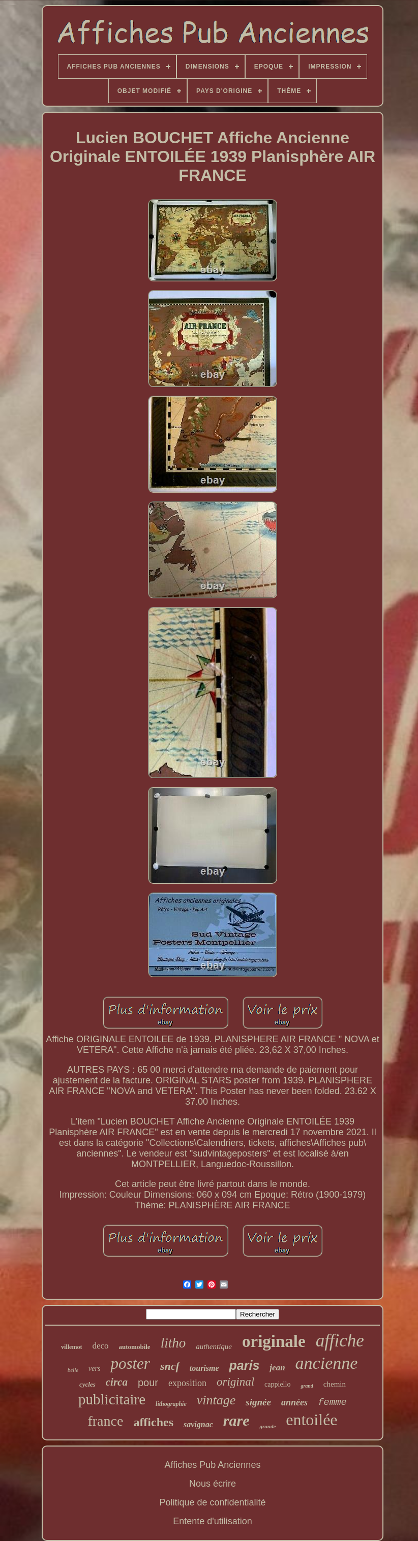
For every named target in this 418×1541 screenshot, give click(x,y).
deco (100, 1346)
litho (173, 1343)
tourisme (204, 1368)
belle (73, 1370)
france (105, 1421)
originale (274, 1341)
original (235, 1381)
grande (267, 1426)
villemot (71, 1347)
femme (332, 1402)
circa (117, 1382)
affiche (340, 1341)
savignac (198, 1424)
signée (258, 1402)
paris (244, 1365)
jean (277, 1367)
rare (236, 1420)
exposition (187, 1383)
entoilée (311, 1419)
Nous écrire (212, 1484)
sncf (170, 1366)
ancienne (326, 1363)
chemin (334, 1384)
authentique (214, 1346)
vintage (216, 1400)
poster (130, 1363)
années (294, 1402)
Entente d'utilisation (212, 1521)
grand (307, 1386)
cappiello (277, 1384)
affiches (153, 1422)
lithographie (171, 1403)
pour (148, 1382)
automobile (135, 1347)
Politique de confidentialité (212, 1502)
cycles (87, 1384)
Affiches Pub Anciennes (213, 1465)
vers (94, 1368)
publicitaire (111, 1399)
